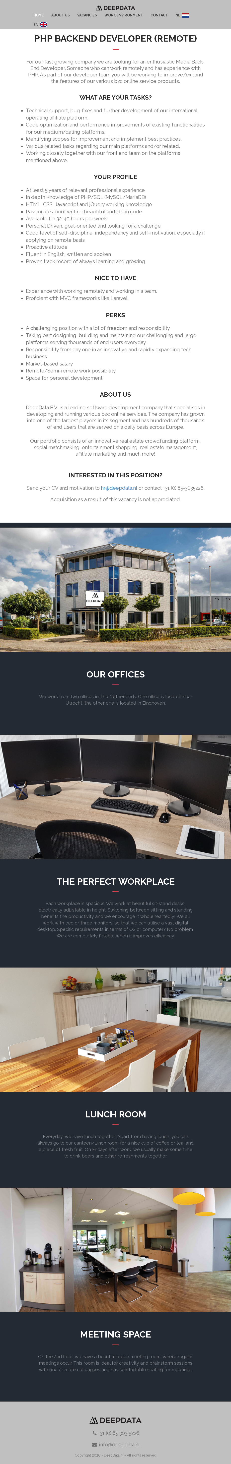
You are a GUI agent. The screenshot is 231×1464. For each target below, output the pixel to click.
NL (182, 15)
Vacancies (87, 15)
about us (60, 15)
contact (159, 15)
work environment (123, 15)
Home (38, 15)
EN (40, 24)
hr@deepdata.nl (119, 488)
